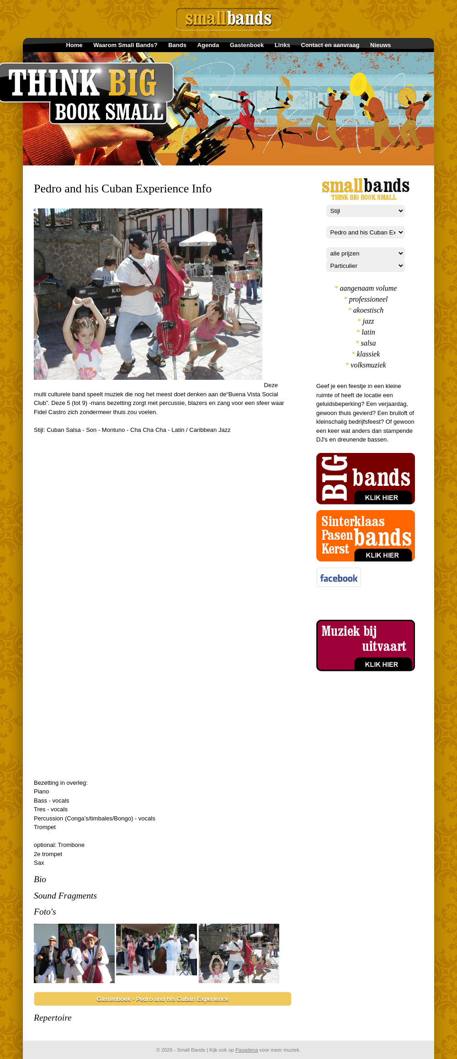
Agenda (208, 45)
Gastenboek (247, 45)
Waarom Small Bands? (125, 45)
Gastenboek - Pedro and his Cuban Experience (163, 998)
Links (282, 45)
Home (74, 45)
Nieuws (380, 45)
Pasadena (246, 1050)
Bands (177, 45)
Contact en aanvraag (330, 45)
